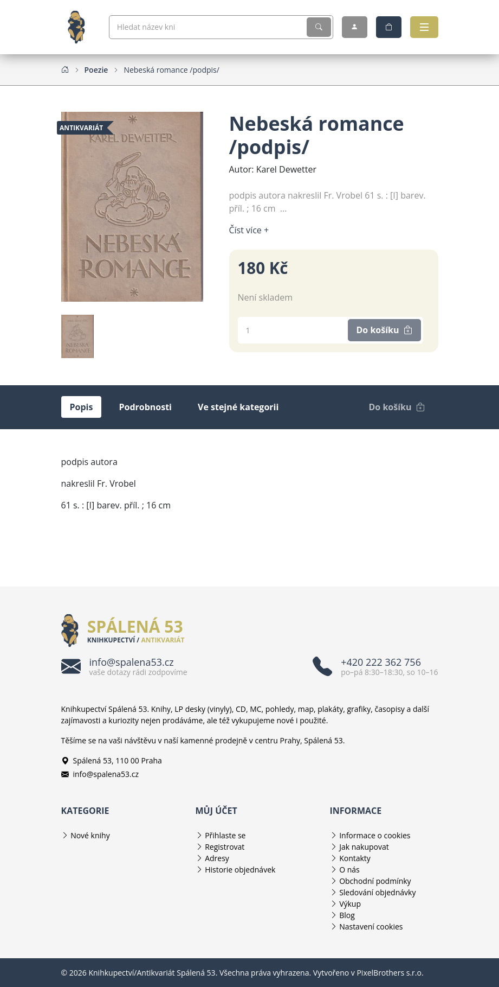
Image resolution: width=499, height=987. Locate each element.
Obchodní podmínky (375, 881)
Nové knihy (90, 835)
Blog (347, 915)
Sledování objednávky (377, 892)
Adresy (217, 858)
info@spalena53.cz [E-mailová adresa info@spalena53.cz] (100, 774)
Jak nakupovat (364, 847)
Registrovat (224, 847)
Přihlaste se (225, 835)
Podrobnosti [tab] (145, 407)
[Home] (65, 69)
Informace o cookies (374, 835)
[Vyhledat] (319, 27)
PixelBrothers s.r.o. (390, 972)
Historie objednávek (240, 869)
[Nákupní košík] (388, 27)
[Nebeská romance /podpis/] (171, 70)
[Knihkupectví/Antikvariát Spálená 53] (81, 27)
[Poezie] (96, 70)
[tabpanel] (249, 494)
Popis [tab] (81, 407)
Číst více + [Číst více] (249, 230)
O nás (349, 869)
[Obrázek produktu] (132, 206)
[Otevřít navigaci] (424, 27)
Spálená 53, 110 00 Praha (111, 760)
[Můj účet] (354, 27)
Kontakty (355, 858)
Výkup (350, 904)
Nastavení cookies (371, 926)
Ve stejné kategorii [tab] (238, 407)
